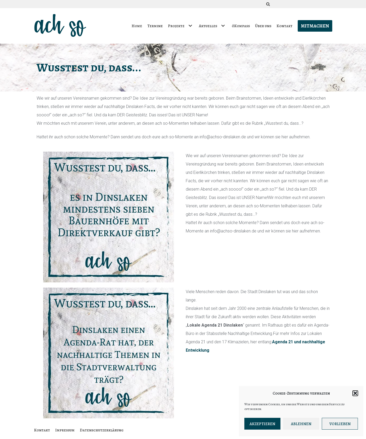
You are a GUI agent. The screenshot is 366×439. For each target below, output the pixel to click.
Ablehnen (301, 423)
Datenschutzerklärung (101, 430)
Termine (155, 25)
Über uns (263, 25)
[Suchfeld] (268, 4)
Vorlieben (340, 423)
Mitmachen (315, 26)
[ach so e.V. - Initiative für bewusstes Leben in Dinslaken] (61, 26)
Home (137, 25)
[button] (355, 393)
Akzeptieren (262, 423)
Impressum (65, 430)
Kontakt (284, 25)
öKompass (241, 25)
